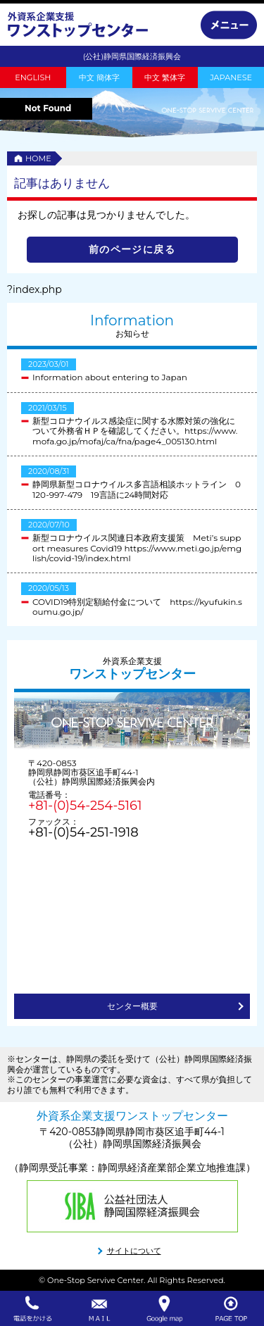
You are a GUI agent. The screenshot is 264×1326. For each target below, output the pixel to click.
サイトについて (134, 1251)
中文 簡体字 (99, 77)
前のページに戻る (132, 249)
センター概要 (132, 1006)
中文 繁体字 (164, 77)
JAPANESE (231, 77)
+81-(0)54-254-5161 (85, 805)
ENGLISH (33, 77)
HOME (38, 158)
